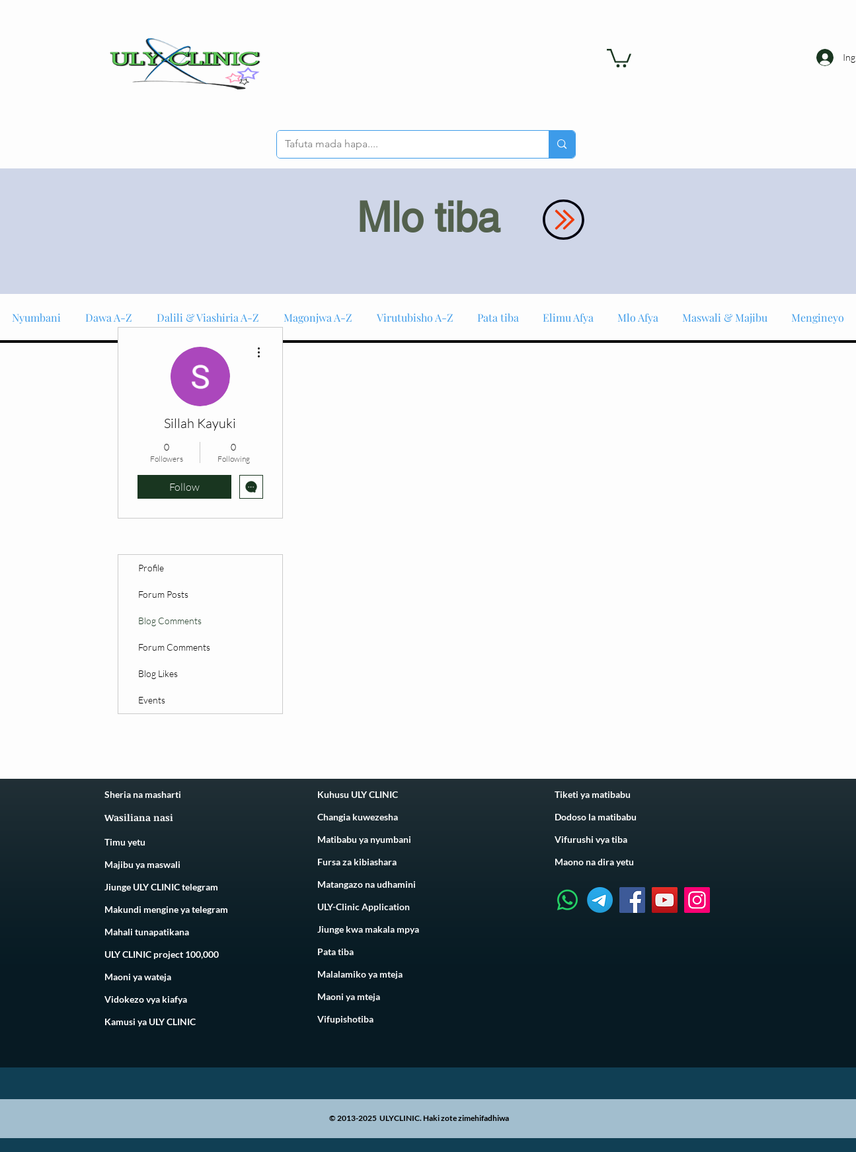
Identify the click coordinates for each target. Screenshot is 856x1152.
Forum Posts (163, 594)
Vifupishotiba (345, 1019)
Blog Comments (170, 620)
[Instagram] (697, 900)
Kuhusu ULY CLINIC (357, 794)
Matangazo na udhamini (366, 884)
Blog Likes (158, 673)
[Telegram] (600, 900)
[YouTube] (665, 900)
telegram (209, 909)
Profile (151, 567)
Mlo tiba (428, 217)
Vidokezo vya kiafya (145, 999)
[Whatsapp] (567, 900)
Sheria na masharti (142, 794)
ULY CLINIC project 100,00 (159, 954)
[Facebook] (632, 900)
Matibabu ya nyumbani (364, 839)
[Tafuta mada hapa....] (403, 144)
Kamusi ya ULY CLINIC (150, 1021)
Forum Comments (174, 647)
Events (151, 699)
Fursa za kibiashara (357, 861)
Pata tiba (335, 951)
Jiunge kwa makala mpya (368, 929)
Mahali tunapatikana (146, 931)
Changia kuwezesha (357, 816)
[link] (619, 57)
